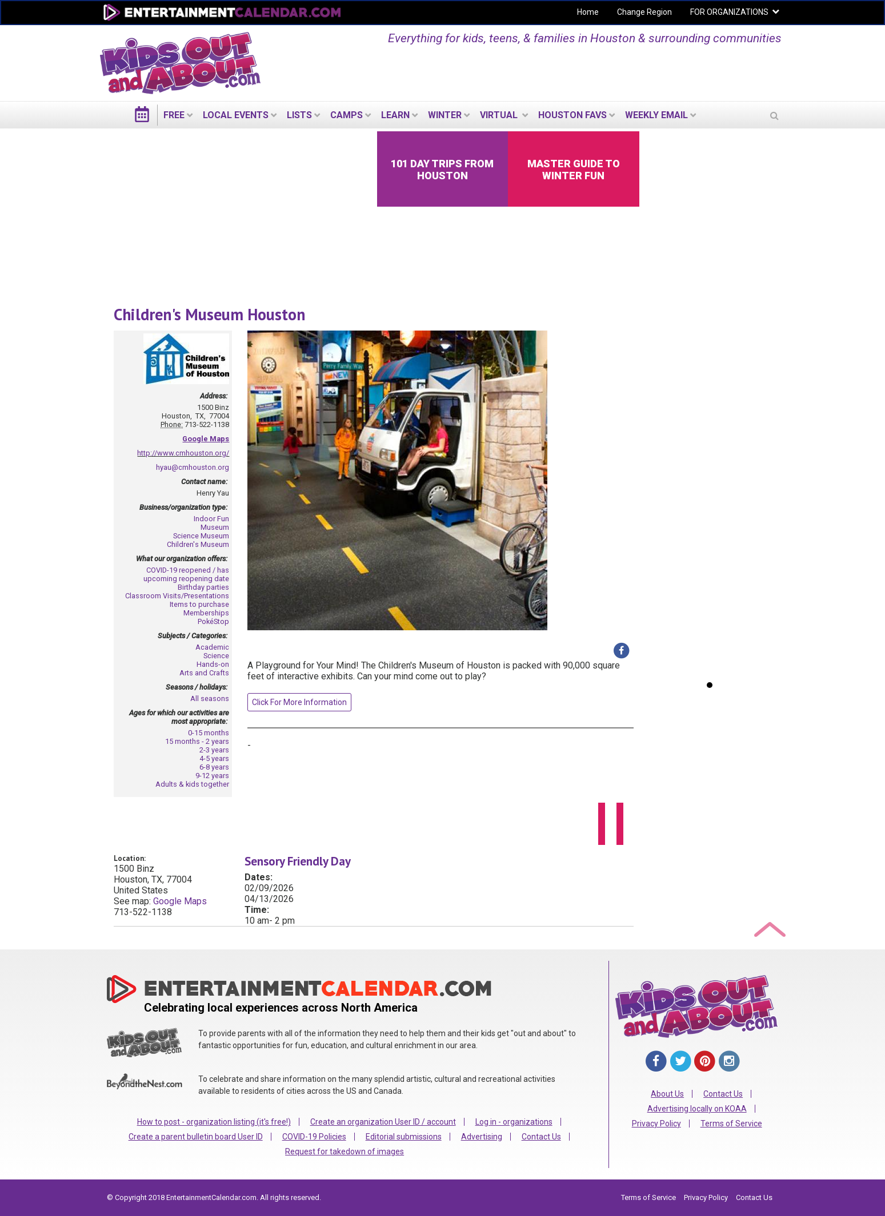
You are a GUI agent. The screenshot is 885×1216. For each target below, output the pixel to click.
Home (588, 12)
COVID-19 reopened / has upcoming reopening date (186, 574)
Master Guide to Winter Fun (573, 170)
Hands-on (213, 664)
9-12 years (212, 775)
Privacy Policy (656, 1123)
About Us (667, 1093)
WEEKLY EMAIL (656, 115)
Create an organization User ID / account (383, 1121)
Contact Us (541, 1136)
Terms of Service (731, 1123)
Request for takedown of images (344, 1151)
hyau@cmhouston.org (192, 467)
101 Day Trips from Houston (442, 170)
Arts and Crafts (204, 673)
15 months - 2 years (197, 741)
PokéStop (213, 621)
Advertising (481, 1136)
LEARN (395, 115)
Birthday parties (203, 587)
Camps (346, 115)
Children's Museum (198, 544)
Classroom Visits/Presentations (177, 595)
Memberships (206, 613)
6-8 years (214, 767)
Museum (215, 527)
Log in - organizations (513, 1121)
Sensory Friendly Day (298, 861)
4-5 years (214, 758)
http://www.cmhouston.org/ (183, 453)
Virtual (500, 115)
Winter (445, 115)
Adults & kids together (192, 784)
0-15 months (208, 732)
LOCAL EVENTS (236, 115)
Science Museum (201, 536)
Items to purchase (199, 604)
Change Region (644, 12)
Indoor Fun (211, 518)
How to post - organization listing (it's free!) (214, 1121)
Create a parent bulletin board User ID (196, 1136)
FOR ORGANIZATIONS (729, 12)
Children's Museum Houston (209, 314)
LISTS (299, 115)
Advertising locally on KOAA (697, 1108)
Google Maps (205, 438)
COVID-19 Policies (314, 1136)
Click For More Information (299, 702)
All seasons (209, 698)
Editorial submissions (404, 1136)
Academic (212, 647)
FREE (174, 115)
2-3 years (214, 750)
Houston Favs (572, 115)
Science (216, 655)
